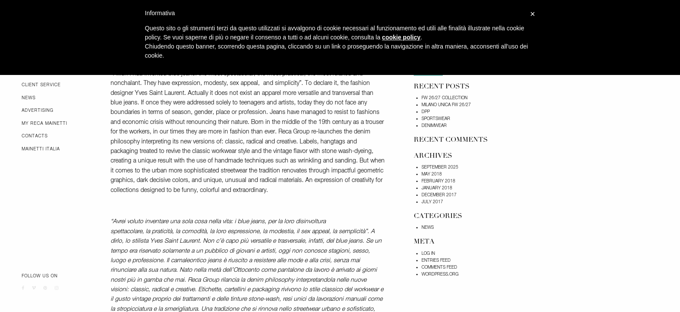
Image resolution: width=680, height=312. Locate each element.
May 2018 (432, 174)
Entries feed (436, 260)
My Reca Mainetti (44, 123)
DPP (426, 112)
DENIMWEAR (434, 126)
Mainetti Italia (41, 149)
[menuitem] (60, 84)
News (29, 98)
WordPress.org (440, 274)
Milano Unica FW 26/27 (446, 105)
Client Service (41, 85)
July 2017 (432, 202)
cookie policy (401, 37)
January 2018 (437, 188)
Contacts (35, 136)
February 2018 (438, 181)
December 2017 (439, 195)
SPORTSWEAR (436, 119)
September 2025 (440, 167)
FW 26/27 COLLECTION (445, 98)
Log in (428, 253)
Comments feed (439, 267)
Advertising (37, 110)
